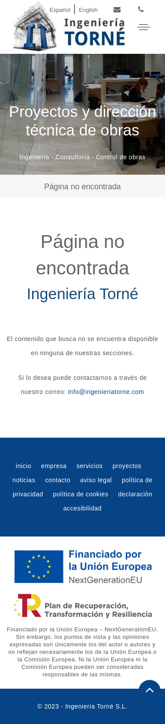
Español (60, 10)
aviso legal (96, 480)
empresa (53, 465)
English (88, 10)
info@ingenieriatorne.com (106, 391)
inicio (23, 465)
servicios (90, 465)
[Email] (117, 10)
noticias (23, 480)
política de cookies (80, 494)
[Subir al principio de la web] (150, 691)
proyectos (127, 465)
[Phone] (141, 10)
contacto (57, 480)
